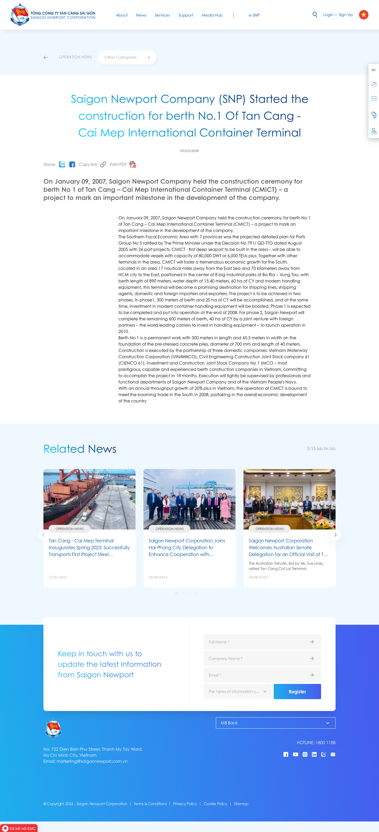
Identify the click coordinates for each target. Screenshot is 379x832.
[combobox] (127, 57)
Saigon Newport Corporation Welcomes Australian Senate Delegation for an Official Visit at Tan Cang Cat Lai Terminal (289, 547)
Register (297, 691)
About (122, 15)
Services (162, 15)
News (141, 15)
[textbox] (127, 57)
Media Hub (212, 15)
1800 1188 (326, 743)
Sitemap (241, 803)
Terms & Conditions (150, 803)
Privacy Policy (185, 803)
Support (185, 15)
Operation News (69, 528)
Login (328, 14)
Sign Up (346, 14)
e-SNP (254, 15)
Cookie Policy (215, 803)
